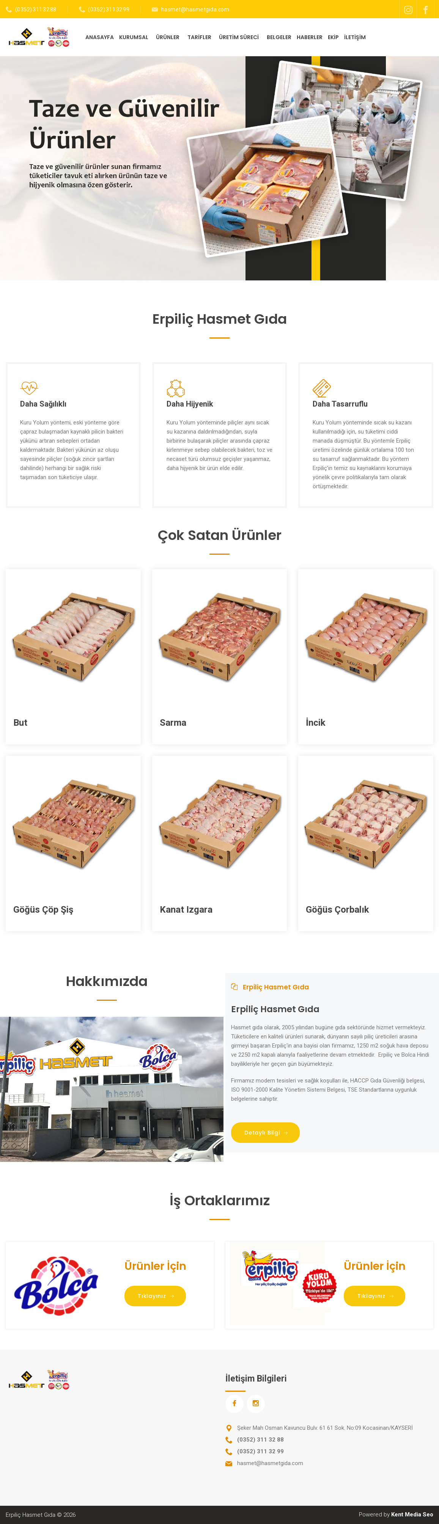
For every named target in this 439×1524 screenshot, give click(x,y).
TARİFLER (199, 37)
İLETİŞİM (355, 37)
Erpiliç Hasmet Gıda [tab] (270, 987)
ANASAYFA (99, 37)
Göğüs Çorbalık (337, 909)
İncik (316, 722)
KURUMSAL (134, 37)
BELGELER (279, 37)
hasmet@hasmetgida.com (195, 9)
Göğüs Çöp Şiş (43, 909)
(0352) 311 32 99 (108, 9)
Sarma (173, 722)
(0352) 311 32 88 (36, 9)
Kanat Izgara (186, 909)
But (20, 722)
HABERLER (310, 37)
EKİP (333, 37)
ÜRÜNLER (168, 37)
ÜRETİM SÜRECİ (239, 37)
